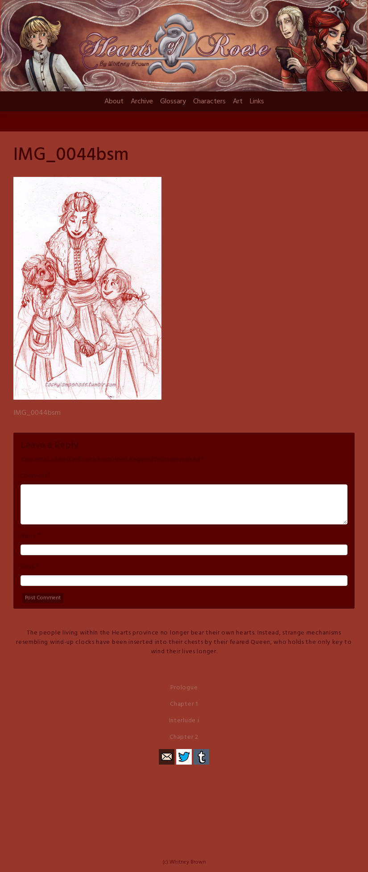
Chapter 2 (184, 737)
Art (238, 101)
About (114, 101)
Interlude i (184, 721)
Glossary (173, 101)
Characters (209, 101)
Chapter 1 (184, 704)
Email (27, 567)
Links (257, 101)
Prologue (184, 688)
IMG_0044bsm (37, 413)
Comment (34, 476)
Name (28, 536)
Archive (142, 101)
